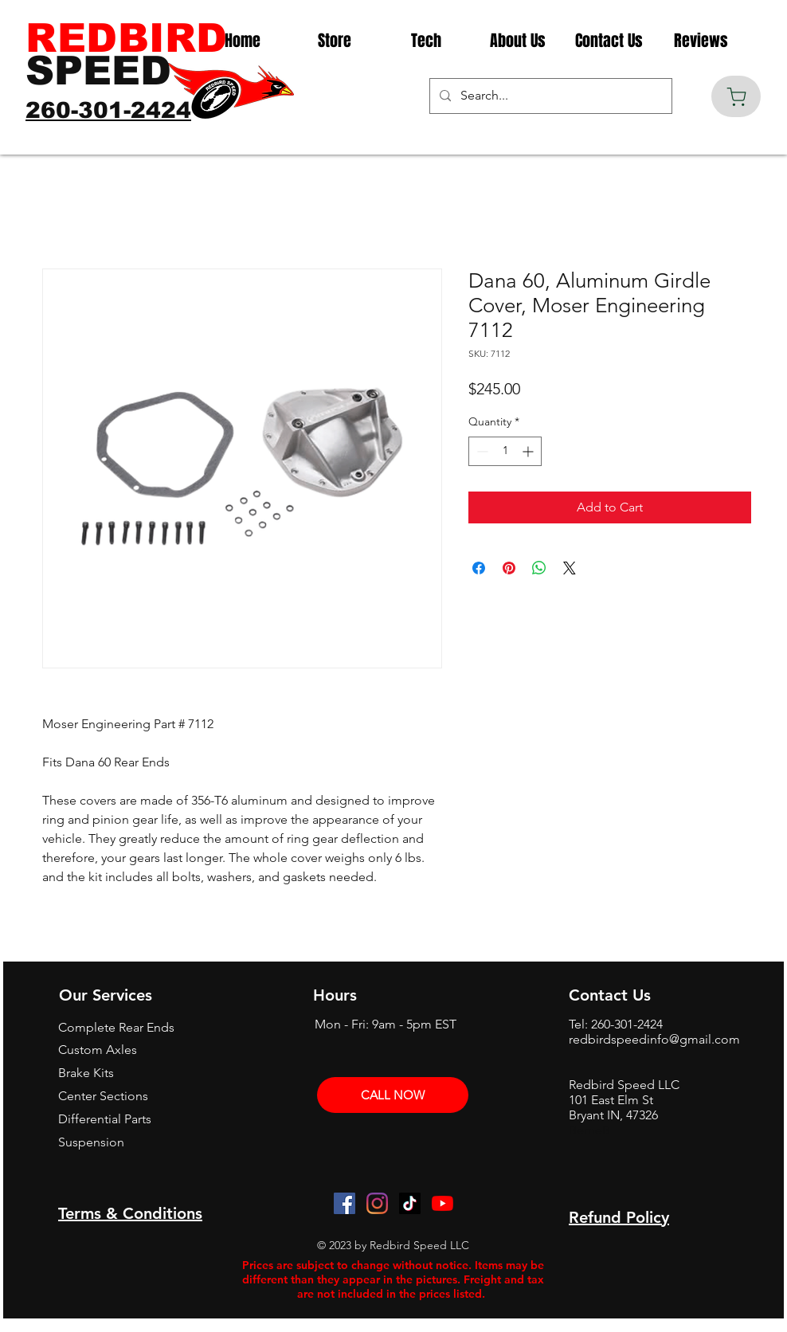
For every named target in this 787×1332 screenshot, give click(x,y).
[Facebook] (344, 1203)
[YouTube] (442, 1203)
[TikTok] (410, 1203)
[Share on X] (569, 568)
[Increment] (529, 451)
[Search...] (549, 96)
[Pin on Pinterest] (509, 568)
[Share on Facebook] (478, 568)
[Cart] (736, 96)
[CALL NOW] (392, 1095)
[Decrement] (481, 451)
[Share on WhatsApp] (539, 568)
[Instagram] (377, 1203)
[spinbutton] (505, 451)
